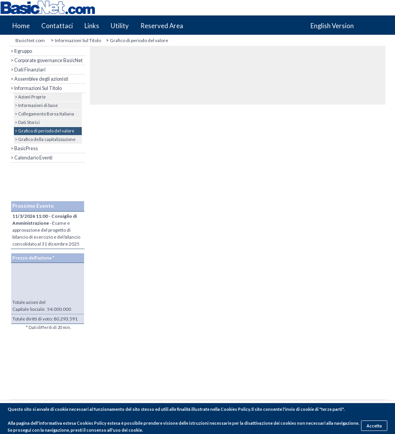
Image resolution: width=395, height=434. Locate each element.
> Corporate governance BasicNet (46, 60)
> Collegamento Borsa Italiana (44, 113)
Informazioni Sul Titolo (78, 40)
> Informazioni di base (36, 105)
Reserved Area (161, 26)
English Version (332, 26)
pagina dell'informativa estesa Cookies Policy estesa (68, 423)
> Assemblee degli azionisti (39, 79)
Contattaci (57, 26)
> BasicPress (24, 148)
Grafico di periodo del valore (139, 40)
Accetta (374, 425)
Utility (120, 26)
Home (21, 26)
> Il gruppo (21, 51)
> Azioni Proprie (30, 96)
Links (91, 26)
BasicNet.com (30, 40)
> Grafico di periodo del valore (44, 130)
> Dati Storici (27, 122)
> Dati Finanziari (28, 70)
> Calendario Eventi (31, 158)
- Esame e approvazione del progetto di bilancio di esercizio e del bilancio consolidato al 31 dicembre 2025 (46, 230)
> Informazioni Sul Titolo (36, 88)
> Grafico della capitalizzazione (45, 139)
